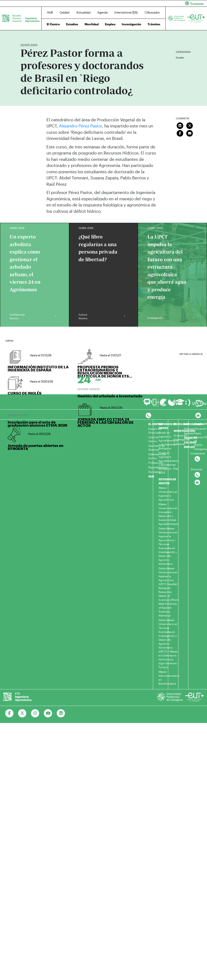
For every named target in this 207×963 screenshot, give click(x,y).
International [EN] (126, 12)
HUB (50, 12)
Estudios (72, 24)
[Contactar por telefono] (148, 415)
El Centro (53, 24)
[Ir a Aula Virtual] (180, 404)
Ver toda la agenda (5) (191, 354)
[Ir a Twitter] (22, 713)
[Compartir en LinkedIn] (180, 125)
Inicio (24, 32)
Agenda (102, 12)
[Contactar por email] (197, 482)
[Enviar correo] (189, 133)
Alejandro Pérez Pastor (80, 125)
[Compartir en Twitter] (189, 125)
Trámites (154, 24)
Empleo (110, 24)
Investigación (131, 24)
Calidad (64, 12)
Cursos (180, 57)
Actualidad (83, 12)
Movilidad (92, 24)
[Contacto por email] (198, 415)
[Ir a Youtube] (48, 713)
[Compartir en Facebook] (180, 133)
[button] (157, 3)
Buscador (152, 12)
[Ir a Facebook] (9, 713)
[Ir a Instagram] (35, 713)
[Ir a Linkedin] (61, 713)
